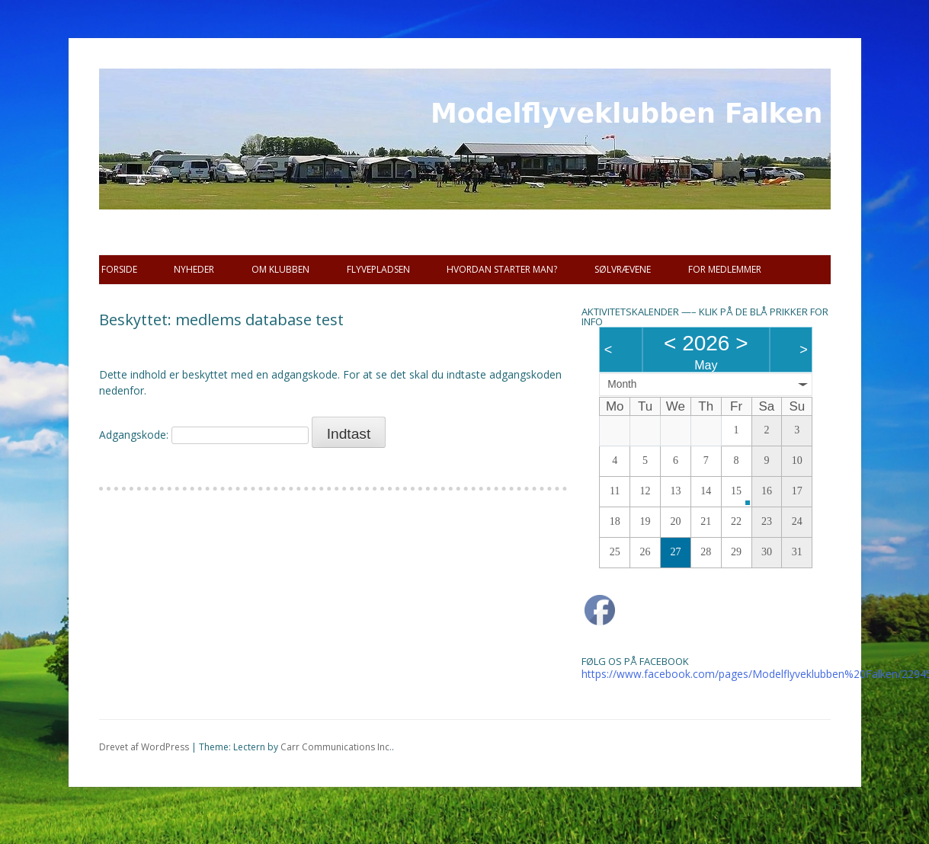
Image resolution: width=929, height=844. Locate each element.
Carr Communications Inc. (336, 746)
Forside (119, 269)
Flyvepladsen (378, 269)
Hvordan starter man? (502, 269)
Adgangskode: (204, 434)
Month (621, 384)
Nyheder (194, 269)
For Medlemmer (724, 269)
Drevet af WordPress (144, 746)
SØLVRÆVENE (622, 269)
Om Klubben (280, 269)
